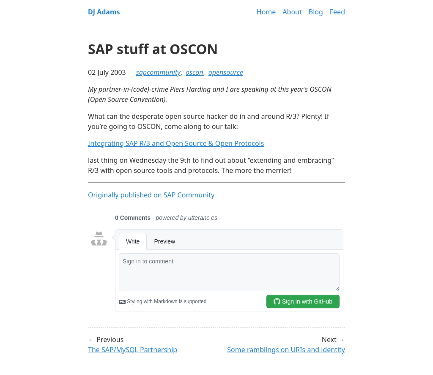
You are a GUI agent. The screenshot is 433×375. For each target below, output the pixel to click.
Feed (337, 11)
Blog (316, 11)
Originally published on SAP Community (151, 195)
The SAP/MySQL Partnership (132, 349)
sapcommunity (158, 72)
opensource (225, 72)
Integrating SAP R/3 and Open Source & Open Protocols (176, 143)
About (291, 11)
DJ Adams (104, 11)
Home (266, 11)
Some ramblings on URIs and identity (286, 349)
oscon (194, 72)
